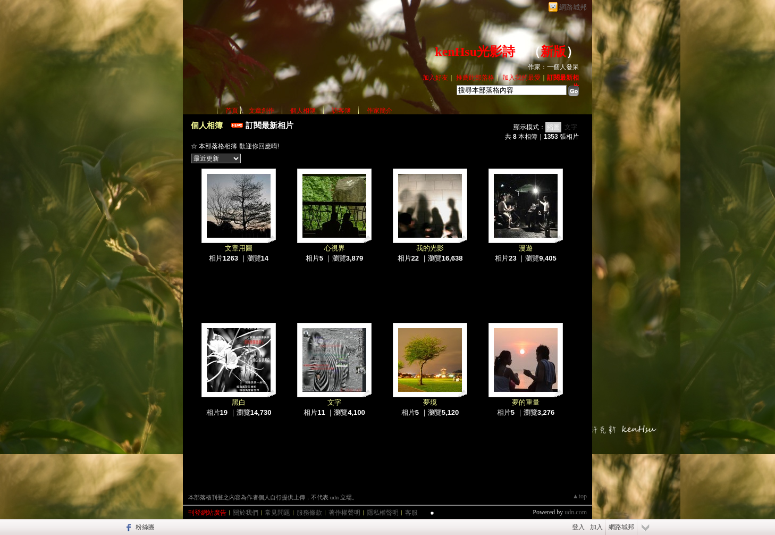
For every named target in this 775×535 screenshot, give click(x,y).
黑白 (239, 402)
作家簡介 (379, 110)
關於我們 (245, 512)
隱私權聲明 (383, 512)
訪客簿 (341, 110)
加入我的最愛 (521, 77)
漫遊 (526, 248)
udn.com (576, 512)
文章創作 (261, 110)
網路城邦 (573, 7)
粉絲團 (145, 527)
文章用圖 (238, 248)
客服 (411, 512)
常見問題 (277, 512)
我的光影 (430, 248)
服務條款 (309, 512)
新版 (553, 51)
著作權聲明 (344, 512)
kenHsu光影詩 (475, 51)
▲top (579, 496)
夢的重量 (526, 402)
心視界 (334, 248)
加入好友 (435, 77)
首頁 (231, 110)
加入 (596, 527)
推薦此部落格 (475, 77)
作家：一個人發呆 (553, 67)
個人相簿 (303, 110)
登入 (578, 527)
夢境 (430, 402)
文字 (571, 127)
